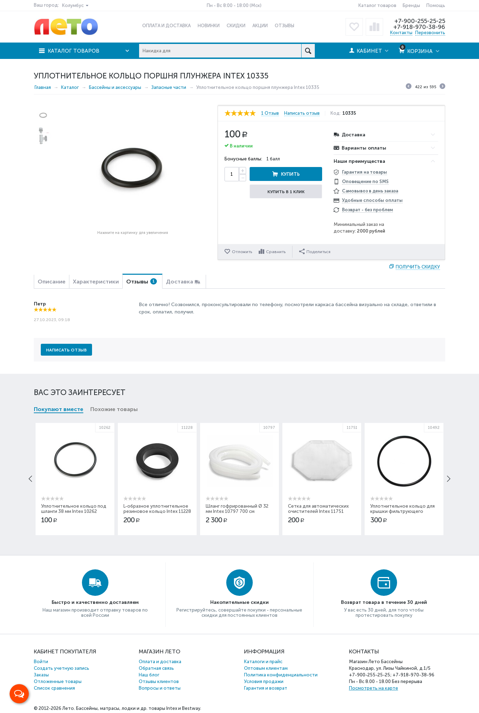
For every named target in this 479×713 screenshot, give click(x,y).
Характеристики (96, 281)
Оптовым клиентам (266, 668)
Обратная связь (156, 668)
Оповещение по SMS (365, 181)
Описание (52, 281)
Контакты (401, 32)
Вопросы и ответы (160, 688)
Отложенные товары (58, 681)
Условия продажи (263, 681)
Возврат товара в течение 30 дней (384, 602)
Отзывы (141, 281)
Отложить (242, 251)
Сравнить (276, 251)
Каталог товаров (377, 5)
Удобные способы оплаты (372, 200)
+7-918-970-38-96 (419, 26)
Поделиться (314, 251)
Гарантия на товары (364, 172)
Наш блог (149, 674)
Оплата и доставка (160, 661)
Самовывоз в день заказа (370, 191)
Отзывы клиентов (159, 681)
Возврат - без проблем (367, 209)
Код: (335, 113)
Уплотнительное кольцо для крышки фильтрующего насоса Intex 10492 (402, 511)
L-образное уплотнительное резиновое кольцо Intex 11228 (157, 508)
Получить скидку (418, 267)
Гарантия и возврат (265, 688)
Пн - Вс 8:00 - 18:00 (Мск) (234, 5)
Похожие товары (114, 409)
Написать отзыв (302, 113)
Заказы (41, 674)
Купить (290, 174)
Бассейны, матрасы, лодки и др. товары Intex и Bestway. (138, 708)
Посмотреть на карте (373, 688)
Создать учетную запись (61, 668)
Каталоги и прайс (263, 661)
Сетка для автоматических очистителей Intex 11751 (318, 508)
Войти (41, 661)
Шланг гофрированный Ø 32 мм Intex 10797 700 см (237, 508)
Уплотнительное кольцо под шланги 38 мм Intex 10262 (73, 508)
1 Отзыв (270, 113)
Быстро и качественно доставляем (95, 602)
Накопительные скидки (239, 602)
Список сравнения (54, 688)
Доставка (179, 281)
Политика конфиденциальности (281, 674)
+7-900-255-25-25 (419, 20)
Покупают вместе (58, 409)
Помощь (435, 5)
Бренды (411, 5)
